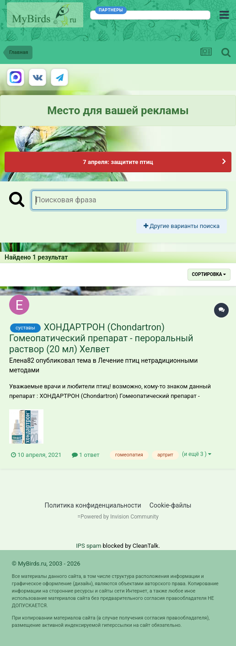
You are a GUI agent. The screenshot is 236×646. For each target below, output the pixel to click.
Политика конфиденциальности (93, 505)
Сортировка (209, 274)
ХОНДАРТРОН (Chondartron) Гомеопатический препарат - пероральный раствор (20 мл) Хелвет (101, 338)
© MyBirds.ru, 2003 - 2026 (46, 563)
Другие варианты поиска (182, 225)
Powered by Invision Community (119, 517)
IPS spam (88, 545)
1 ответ (86, 454)
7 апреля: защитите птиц (118, 162)
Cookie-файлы (171, 505)
